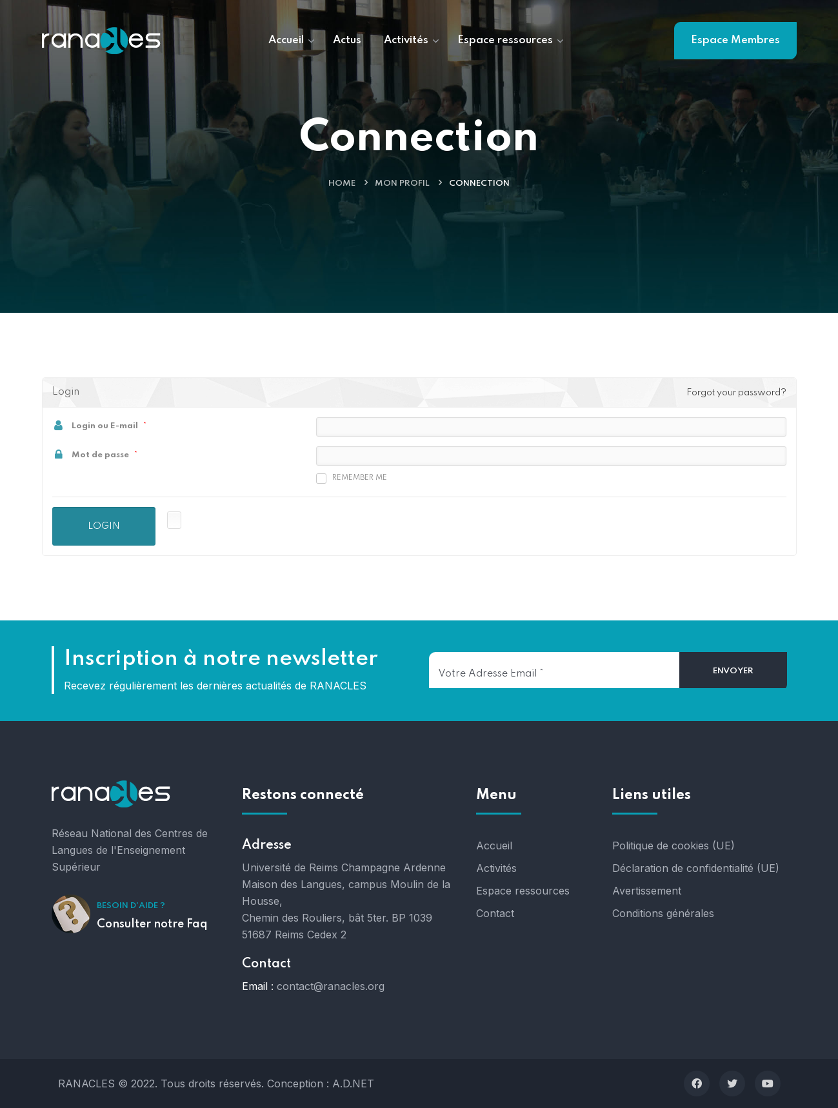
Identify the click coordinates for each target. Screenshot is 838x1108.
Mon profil (402, 183)
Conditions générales (663, 913)
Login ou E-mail (105, 426)
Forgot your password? (736, 392)
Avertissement (646, 890)
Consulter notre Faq (152, 924)
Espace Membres (735, 40)
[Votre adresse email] (554, 670)
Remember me (351, 478)
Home (341, 183)
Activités (496, 868)
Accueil (494, 845)
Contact (495, 913)
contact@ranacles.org (330, 986)
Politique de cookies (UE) (673, 845)
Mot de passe (100, 455)
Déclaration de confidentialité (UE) (695, 868)
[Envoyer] (733, 671)
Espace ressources (523, 890)
